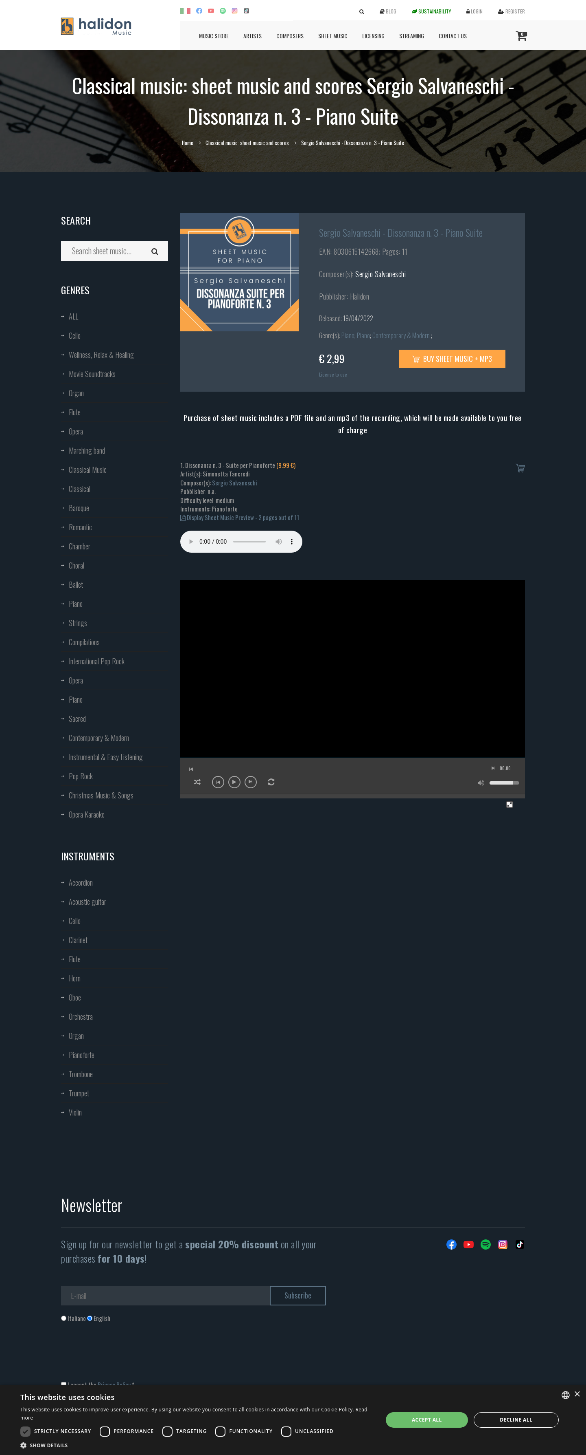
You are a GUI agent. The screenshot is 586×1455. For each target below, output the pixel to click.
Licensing (373, 35)
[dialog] (293, 1420)
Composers (290, 35)
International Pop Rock (97, 661)
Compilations (84, 642)
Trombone (81, 1074)
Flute (75, 412)
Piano (76, 603)
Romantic (80, 527)
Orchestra (81, 1016)
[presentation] (123, 1355)
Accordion (81, 882)
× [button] (577, 1394)
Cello (75, 335)
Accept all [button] (427, 1419)
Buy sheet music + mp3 (452, 358)
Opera (76, 431)
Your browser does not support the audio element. (241, 542)
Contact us (453, 35)
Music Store (214, 35)
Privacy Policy (114, 1384)
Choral (76, 565)
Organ (76, 393)
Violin (75, 1112)
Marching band (87, 450)
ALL (73, 316)
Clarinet (78, 940)
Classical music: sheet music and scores (247, 143)
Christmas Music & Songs (101, 795)
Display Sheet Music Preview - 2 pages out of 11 (239, 517)
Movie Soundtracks (92, 373)
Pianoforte (81, 1054)
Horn (75, 978)
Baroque (79, 508)
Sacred (77, 718)
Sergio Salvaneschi (380, 274)
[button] (196, 1445)
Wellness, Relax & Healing (101, 354)
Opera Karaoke (87, 814)
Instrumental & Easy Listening (106, 757)
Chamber (79, 546)
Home (187, 143)
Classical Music (88, 469)
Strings (78, 622)
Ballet (76, 584)
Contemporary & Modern (99, 737)
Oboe (75, 997)
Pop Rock (81, 776)
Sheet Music (333, 35)
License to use (333, 374)
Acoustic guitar (87, 901)
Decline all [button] (516, 1419)
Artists (252, 35)
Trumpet (79, 1093)
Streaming (411, 35)
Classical (79, 488)
